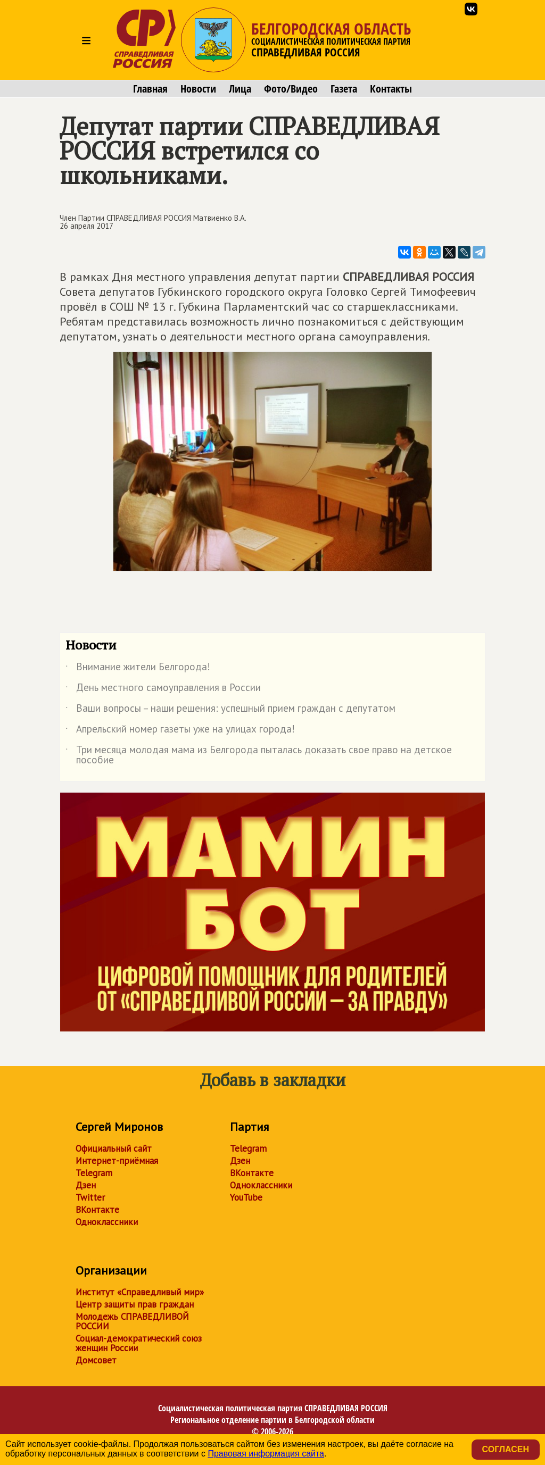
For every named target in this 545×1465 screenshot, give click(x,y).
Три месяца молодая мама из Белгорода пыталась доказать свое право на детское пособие (258, 755)
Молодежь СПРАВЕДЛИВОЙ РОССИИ (132, 1321)
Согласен (505, 1449)
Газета (344, 89)
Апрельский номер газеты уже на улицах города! (180, 731)
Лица (240, 89)
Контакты (391, 89)
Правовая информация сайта (266, 1453)
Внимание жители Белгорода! (137, 669)
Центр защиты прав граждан (135, 1304)
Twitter (90, 1197)
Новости (198, 89)
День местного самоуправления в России (163, 689)
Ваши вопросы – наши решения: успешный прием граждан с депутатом (230, 710)
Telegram (94, 1173)
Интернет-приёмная (117, 1161)
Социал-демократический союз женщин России (139, 1343)
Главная (150, 89)
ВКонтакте (97, 1209)
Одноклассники (107, 1222)
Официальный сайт (114, 1148)
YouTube (246, 1197)
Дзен (86, 1185)
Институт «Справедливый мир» (140, 1292)
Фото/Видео (291, 89)
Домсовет (96, 1360)
